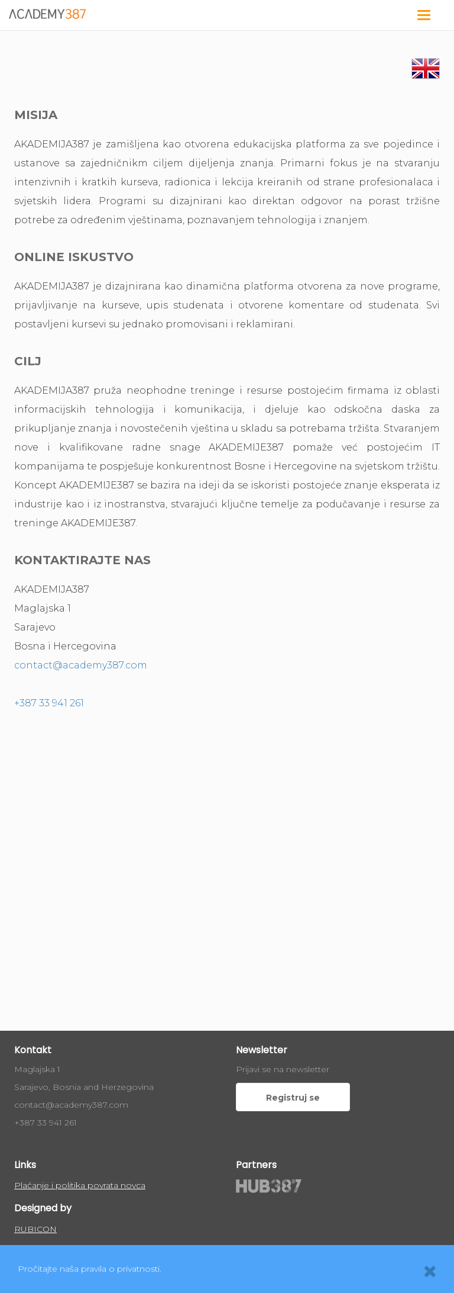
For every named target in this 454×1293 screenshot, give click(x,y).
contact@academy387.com (80, 665)
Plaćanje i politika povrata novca (79, 1185)
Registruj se (293, 1097)
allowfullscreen (227, 850)
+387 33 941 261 (49, 703)
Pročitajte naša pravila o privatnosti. (89, 1268)
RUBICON (35, 1229)
